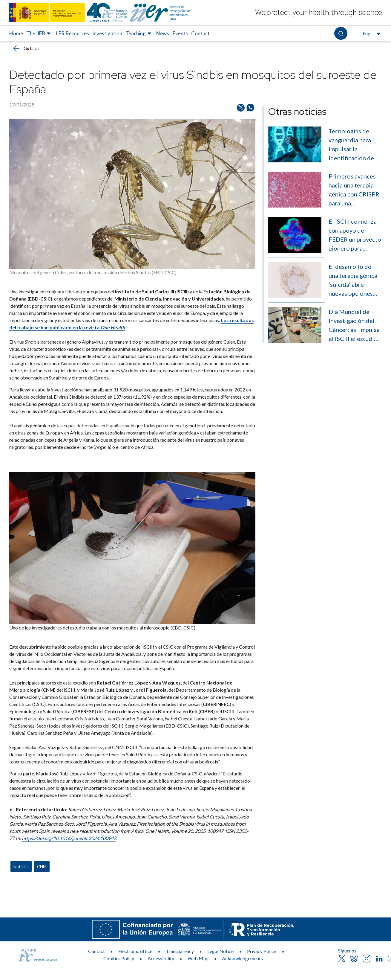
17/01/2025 (21, 104)
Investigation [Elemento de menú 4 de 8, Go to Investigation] (107, 33)
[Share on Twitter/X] (241, 107)
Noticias (21, 866)
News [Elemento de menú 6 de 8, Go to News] (162, 33)
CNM (42, 866)
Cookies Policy (118, 958)
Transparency (180, 951)
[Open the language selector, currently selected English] (371, 33)
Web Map (198, 958)
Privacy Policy (261, 951)
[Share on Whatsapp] (250, 107)
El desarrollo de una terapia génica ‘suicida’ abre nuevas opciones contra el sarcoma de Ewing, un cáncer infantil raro (355, 280)
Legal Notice (220, 951)
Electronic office (135, 951)
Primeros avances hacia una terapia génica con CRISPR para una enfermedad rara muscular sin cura (354, 190)
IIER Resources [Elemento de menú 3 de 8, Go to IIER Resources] (72, 33)
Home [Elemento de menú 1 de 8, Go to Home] (16, 33)
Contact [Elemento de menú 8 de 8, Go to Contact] (200, 33)
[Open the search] (340, 33)
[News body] (132, 567)
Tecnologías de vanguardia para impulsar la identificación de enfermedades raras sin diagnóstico (351, 144)
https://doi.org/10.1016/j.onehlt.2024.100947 (69, 838)
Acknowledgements (242, 958)
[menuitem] (16, 33)
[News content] (132, 486)
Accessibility (161, 958)
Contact (96, 951)
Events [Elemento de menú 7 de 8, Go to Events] (180, 33)
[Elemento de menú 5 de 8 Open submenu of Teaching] (139, 33)
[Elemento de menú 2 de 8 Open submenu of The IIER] (39, 33)
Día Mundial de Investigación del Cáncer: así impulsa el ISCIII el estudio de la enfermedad (354, 325)
